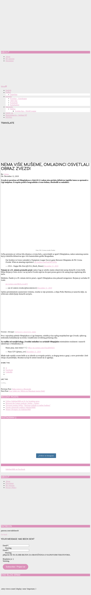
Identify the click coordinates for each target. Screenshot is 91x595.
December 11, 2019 (51, 266)
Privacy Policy (11, 488)
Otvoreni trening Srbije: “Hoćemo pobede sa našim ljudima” (28, 406)
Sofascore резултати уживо (25, 332)
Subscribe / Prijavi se (15, 567)
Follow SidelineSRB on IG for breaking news (22, 401)
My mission (10, 486)
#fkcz (30, 348)
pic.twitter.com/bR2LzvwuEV (17, 284)
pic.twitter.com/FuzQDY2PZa (45, 262)
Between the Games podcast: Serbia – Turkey (22, 404)
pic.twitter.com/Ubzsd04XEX (44, 348)
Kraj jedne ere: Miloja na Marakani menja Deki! (27, 391)
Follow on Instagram (46, 456)
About (8, 482)
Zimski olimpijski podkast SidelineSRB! (21, 408)
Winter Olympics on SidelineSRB (18, 410)
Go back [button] (4, 535)
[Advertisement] (45, 144)
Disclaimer (10, 484)
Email (5, 546)
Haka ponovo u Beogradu (21, 389)
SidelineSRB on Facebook (17, 465)
